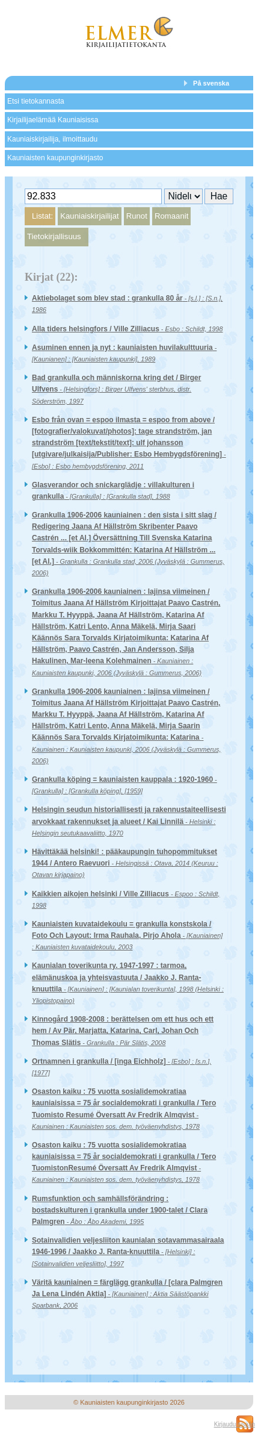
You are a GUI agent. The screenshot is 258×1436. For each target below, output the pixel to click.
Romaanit (171, 215)
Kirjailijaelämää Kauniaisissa (52, 120)
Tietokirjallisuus (54, 236)
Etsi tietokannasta (35, 101)
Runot (136, 215)
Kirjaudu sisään (234, 1424)
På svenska (211, 83)
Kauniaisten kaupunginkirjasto (55, 158)
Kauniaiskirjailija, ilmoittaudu (52, 139)
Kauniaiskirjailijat (89, 215)
